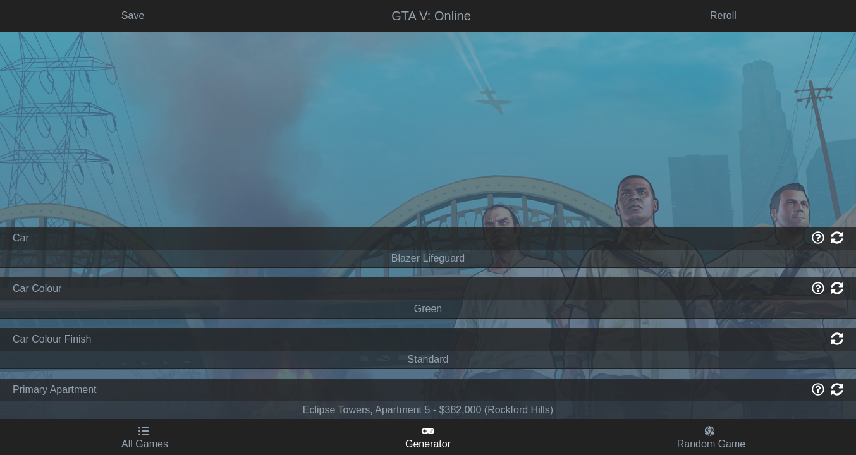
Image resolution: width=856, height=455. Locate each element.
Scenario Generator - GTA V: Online (110, 16)
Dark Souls (85, 406)
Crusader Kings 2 (86, 380)
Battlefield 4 (86, 330)
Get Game (791, 260)
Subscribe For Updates (677, 16)
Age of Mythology (86, 254)
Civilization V (86, 355)
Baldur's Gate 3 (86, 305)
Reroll (513, 260)
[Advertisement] (85, 149)
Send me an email (795, 16)
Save (236, 260)
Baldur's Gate (85, 279)
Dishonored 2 (86, 431)
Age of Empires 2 (86, 229)
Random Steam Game (85, 68)
